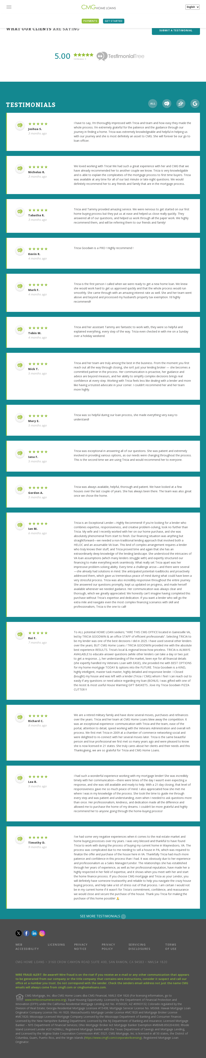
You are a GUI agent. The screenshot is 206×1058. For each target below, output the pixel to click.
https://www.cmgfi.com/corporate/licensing (113, 1038)
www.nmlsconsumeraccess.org (45, 1000)
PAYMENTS (90, 21)
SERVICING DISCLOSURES (139, 947)
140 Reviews (79, 59)
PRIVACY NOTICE (81, 947)
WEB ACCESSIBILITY (27, 947)
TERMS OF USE (171, 947)
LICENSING (56, 944)
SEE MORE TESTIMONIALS (103, 916)
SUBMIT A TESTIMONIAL (176, 30)
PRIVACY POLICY (108, 947)
